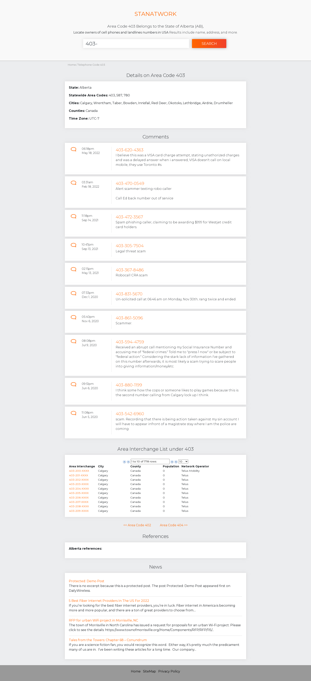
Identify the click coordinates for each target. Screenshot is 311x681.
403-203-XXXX (79, 484)
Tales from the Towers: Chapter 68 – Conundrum (108, 640)
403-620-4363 (129, 149)
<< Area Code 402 (137, 525)
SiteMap (149, 671)
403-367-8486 (130, 269)
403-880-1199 (129, 384)
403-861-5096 (129, 317)
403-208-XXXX (79, 506)
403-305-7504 (130, 245)
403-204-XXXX (79, 488)
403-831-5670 (129, 293)
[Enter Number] (136, 43)
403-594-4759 (130, 341)
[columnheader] (83, 466)
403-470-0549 (130, 183)
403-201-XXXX (78, 475)
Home (72, 64)
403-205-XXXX (79, 493)
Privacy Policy (169, 671)
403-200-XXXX (79, 470)
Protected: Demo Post (86, 581)
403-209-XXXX (79, 510)
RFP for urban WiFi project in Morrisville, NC (103, 620)
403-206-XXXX (79, 497)
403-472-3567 (129, 216)
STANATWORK (155, 13)
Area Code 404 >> (174, 525)
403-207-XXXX (78, 501)
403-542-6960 (130, 413)
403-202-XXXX (79, 479)
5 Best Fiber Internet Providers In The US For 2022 (109, 601)
